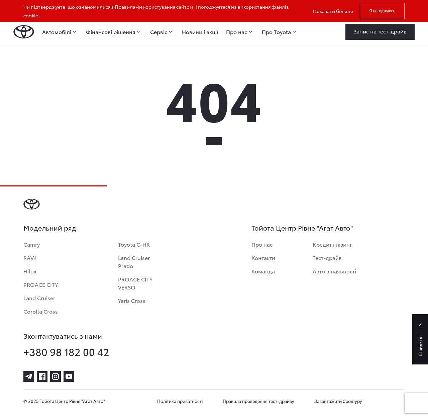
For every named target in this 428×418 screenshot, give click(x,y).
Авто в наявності (334, 271)
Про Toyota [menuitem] (276, 32)
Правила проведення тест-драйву (258, 401)
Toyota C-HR (134, 244)
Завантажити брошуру (338, 401)
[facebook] (42, 376)
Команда (263, 271)
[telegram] (28, 376)
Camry (31, 244)
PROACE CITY (40, 284)
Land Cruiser (39, 298)
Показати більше (333, 11)
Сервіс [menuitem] (158, 32)
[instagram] (55, 376)
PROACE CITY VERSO (135, 283)
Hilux (30, 271)
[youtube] (69, 376)
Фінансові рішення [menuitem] (110, 32)
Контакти (263, 257)
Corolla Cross (40, 311)
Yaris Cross (131, 300)
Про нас (262, 244)
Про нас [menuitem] (236, 32)
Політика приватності (180, 401)
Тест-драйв (327, 257)
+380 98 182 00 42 (66, 352)
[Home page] (23, 31)
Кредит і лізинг (332, 244)
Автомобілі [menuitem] (56, 32)
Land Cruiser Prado (134, 261)
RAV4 (30, 257)
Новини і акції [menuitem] (200, 32)
